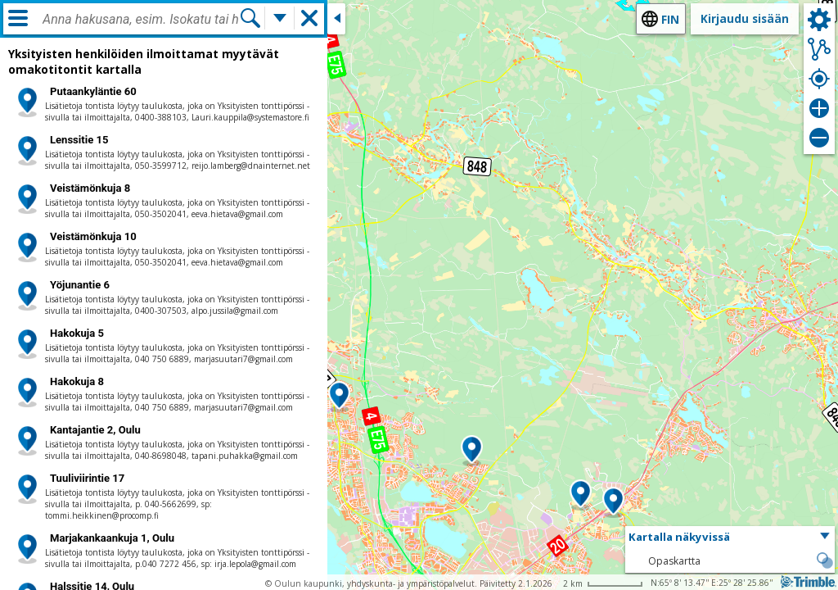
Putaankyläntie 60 (93, 91)
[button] (339, 396)
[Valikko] (18, 18)
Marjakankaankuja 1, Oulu (112, 538)
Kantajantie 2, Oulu (95, 430)
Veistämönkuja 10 (93, 236)
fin (670, 19)
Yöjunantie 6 (80, 285)
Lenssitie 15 (79, 140)
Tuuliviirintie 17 (87, 478)
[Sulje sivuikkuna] (336, 18)
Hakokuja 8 (77, 381)
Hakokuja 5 (77, 333)
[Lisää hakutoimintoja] (280, 18)
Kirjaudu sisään (745, 18)
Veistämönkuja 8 (90, 188)
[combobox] (141, 20)
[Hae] (250, 18)
